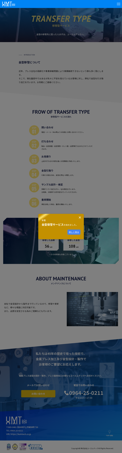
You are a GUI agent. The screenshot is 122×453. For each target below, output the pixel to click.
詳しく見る (74, 232)
